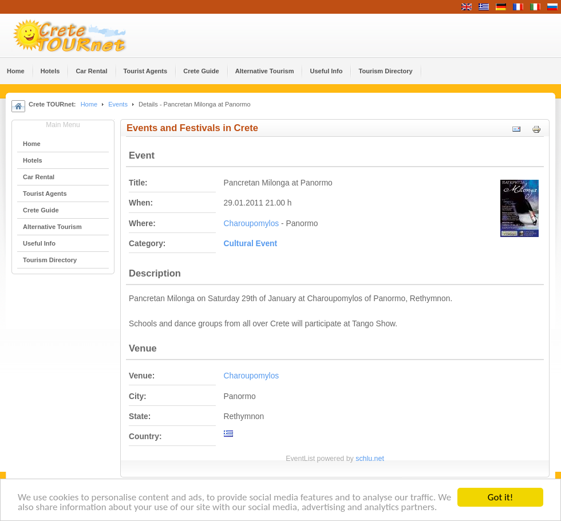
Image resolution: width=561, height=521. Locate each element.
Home (89, 104)
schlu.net (369, 459)
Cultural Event (251, 243)
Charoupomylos (251, 223)
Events (118, 104)
